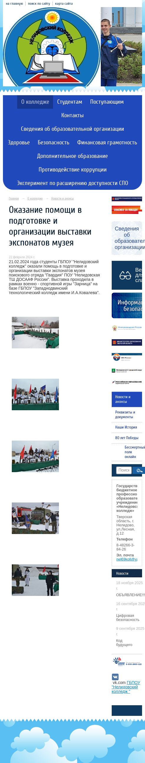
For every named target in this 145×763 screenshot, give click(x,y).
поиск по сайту (39, 3)
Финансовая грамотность (107, 142)
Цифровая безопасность (127, 618)
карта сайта (64, 3)
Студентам (69, 101)
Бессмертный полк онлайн (133, 452)
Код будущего (124, 643)
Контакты (72, 115)
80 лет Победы (127, 438)
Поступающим (107, 101)
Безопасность (53, 142)
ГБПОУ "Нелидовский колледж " (126, 687)
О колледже (35, 101)
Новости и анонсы (62, 198)
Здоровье (19, 142)
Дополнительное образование (72, 156)
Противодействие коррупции (73, 169)
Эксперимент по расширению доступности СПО (72, 183)
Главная (14, 198)
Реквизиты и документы (125, 414)
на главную (14, 3)
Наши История (126, 427)
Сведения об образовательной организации (72, 129)
